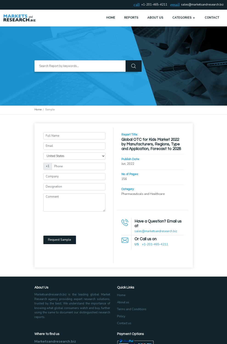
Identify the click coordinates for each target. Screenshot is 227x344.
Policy (121, 316)
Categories (184, 18)
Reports (131, 18)
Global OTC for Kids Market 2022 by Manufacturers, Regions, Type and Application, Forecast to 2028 (151, 144)
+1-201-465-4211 (155, 244)
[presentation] (78, 224)
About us (123, 302)
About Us (155, 18)
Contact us (124, 323)
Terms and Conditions (131, 309)
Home (110, 18)
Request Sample (59, 240)
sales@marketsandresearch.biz (202, 4)
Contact (212, 18)
